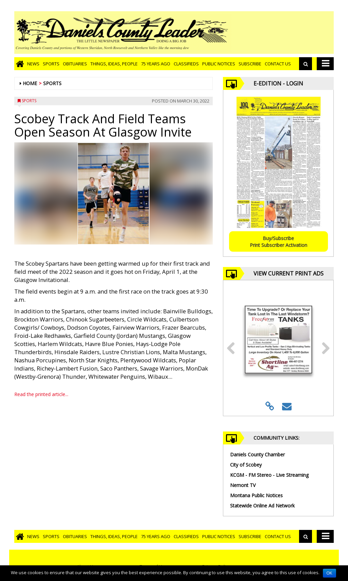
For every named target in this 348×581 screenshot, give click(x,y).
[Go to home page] (19, 63)
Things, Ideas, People (114, 64)
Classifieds (186, 64)
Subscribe (250, 64)
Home (30, 83)
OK (329, 573)
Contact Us (278, 64)
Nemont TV (243, 485)
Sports (51, 64)
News (33, 64)
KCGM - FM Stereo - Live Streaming (269, 475)
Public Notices (218, 64)
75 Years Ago (155, 64)
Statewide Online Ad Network (262, 505)
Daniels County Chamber (257, 454)
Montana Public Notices (256, 495)
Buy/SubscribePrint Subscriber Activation (278, 241)
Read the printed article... (41, 394)
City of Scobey (246, 464)
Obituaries (75, 64)
